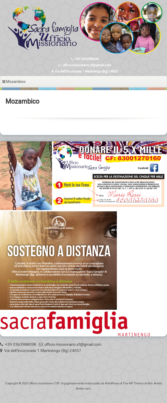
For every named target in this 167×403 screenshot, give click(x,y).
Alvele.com (83, 388)
